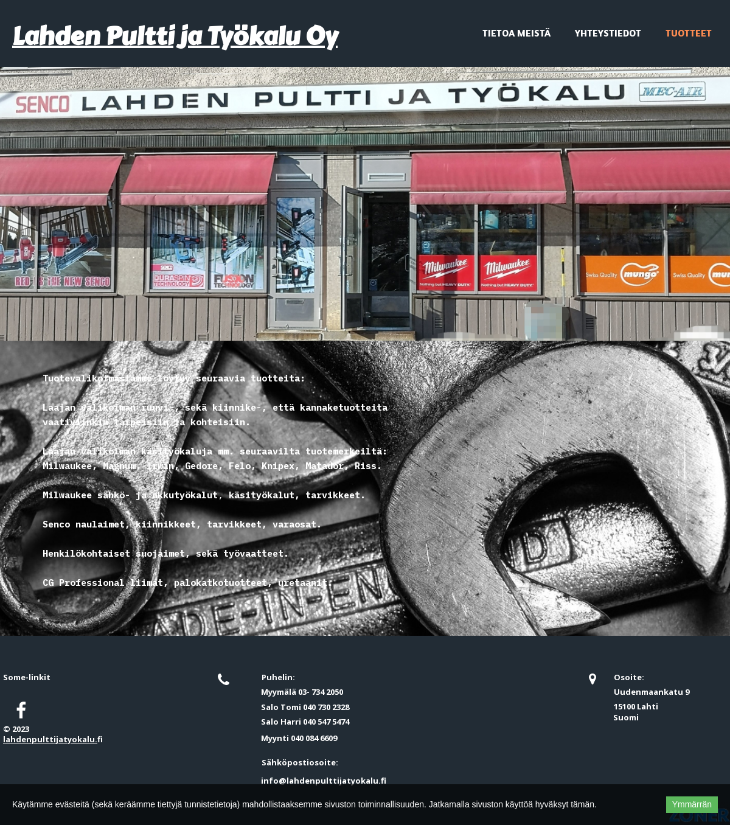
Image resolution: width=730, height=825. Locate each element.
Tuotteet (689, 33)
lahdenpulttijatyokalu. (50, 739)
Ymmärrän (692, 804)
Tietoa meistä (516, 33)
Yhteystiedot (608, 33)
